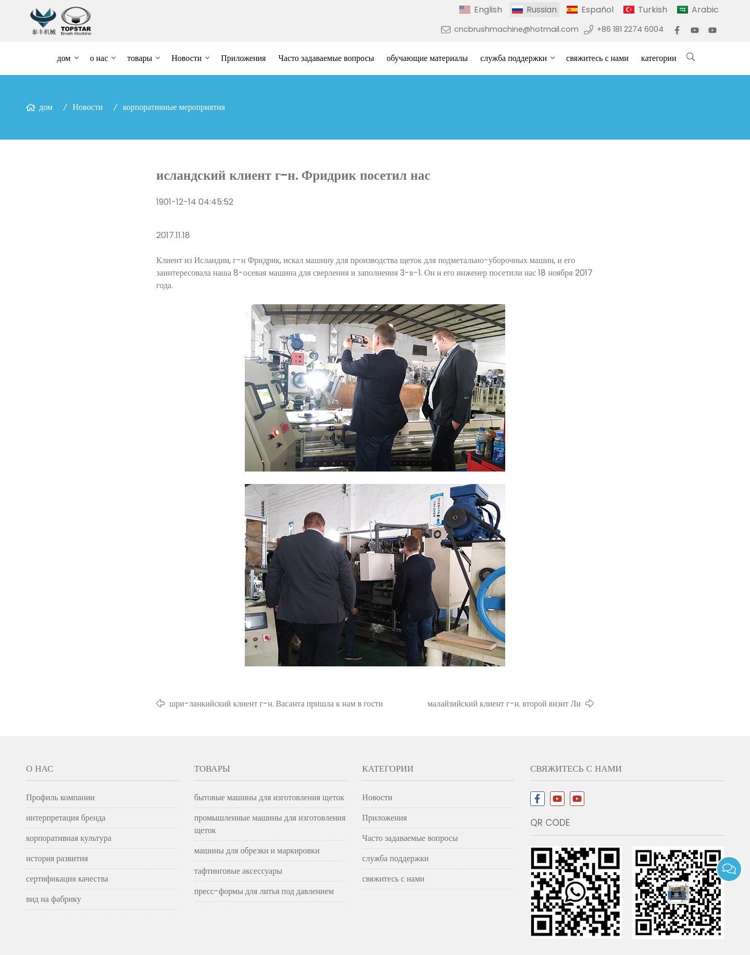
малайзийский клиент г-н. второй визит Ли (504, 704)
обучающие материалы (427, 58)
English (488, 10)
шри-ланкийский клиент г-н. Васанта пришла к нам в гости (276, 704)
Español (597, 10)
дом (64, 58)
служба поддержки (513, 58)
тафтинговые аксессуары (238, 871)
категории (659, 58)
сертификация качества (67, 879)
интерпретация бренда (66, 818)
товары (139, 58)
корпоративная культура (68, 838)
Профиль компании (60, 797)
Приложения (243, 58)
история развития (57, 858)
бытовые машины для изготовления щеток (269, 797)
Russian (542, 10)
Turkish (652, 10)
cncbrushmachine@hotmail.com (516, 29)
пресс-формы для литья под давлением (264, 891)
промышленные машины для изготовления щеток (270, 824)
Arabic (705, 10)
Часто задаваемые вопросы (326, 58)
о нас (99, 58)
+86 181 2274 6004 (630, 29)
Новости (186, 58)
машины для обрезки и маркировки (257, 851)
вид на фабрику (53, 899)
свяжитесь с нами (597, 58)
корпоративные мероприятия (174, 107)
